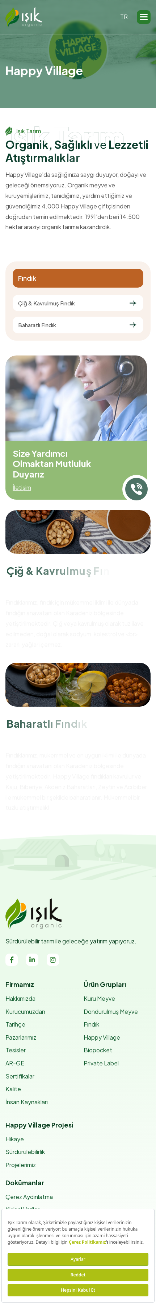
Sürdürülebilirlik (25, 1151)
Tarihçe (15, 1024)
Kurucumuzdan (25, 1011)
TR (124, 16)
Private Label (101, 1063)
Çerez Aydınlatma (29, 1197)
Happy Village (102, 1037)
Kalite (13, 1089)
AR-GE (14, 1063)
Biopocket (98, 1050)
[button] (144, 17)
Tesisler (15, 1050)
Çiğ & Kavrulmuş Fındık (46, 303)
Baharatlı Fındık (37, 325)
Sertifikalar (19, 1076)
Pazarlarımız (20, 1037)
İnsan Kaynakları (26, 1102)
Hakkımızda (20, 998)
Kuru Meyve (99, 998)
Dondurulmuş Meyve (111, 1011)
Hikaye (14, 1139)
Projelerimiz (20, 1165)
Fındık (91, 1024)
